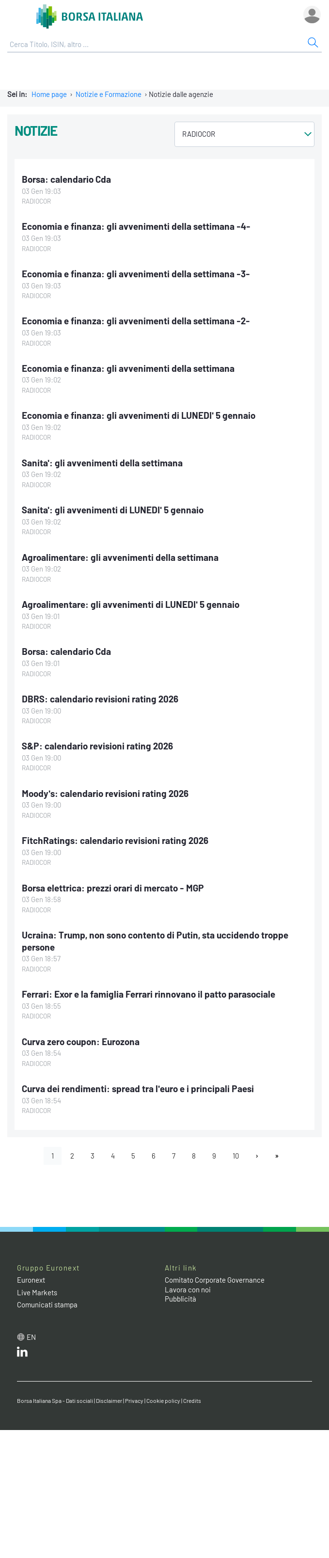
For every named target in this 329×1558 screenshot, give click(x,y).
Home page (49, 94)
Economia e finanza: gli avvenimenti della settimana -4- (136, 226)
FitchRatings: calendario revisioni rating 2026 (115, 840)
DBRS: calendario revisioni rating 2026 (100, 698)
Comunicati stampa (47, 1304)
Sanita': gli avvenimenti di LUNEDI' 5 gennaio (113, 509)
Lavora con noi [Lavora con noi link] (188, 1289)
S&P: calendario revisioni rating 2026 (97, 745)
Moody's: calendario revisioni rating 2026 (105, 793)
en (31, 1337)
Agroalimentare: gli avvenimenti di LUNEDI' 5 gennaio (130, 604)
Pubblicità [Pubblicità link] (180, 1298)
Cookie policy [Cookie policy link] (163, 1400)
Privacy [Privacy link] (134, 1400)
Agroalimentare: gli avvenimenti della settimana (120, 557)
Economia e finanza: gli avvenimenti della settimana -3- (136, 273)
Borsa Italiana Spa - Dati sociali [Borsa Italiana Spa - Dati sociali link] (55, 1400)
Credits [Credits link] (192, 1400)
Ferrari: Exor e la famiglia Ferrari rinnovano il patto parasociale (148, 994)
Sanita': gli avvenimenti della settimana (102, 462)
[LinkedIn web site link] (22, 1354)
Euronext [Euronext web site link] (31, 1279)
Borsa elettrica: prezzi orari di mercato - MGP (113, 887)
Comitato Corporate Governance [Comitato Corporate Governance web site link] (215, 1279)
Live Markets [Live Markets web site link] (37, 1292)
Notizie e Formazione (108, 94)
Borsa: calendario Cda (66, 179)
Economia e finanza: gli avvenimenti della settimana (128, 368)
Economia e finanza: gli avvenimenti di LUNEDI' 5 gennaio (138, 415)
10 (236, 1155)
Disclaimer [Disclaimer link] (109, 1400)
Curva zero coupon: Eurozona (81, 1041)
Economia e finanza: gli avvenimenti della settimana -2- (136, 320)
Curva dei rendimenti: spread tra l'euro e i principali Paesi (138, 1088)
